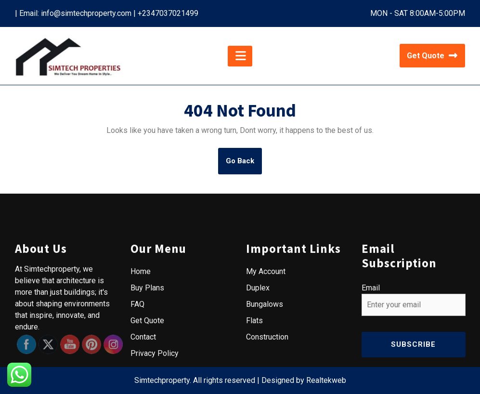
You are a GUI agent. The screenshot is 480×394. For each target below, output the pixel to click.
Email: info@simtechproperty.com (75, 13)
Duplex (258, 373)
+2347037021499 (168, 13)
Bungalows (264, 389)
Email (371, 373)
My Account (265, 356)
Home (140, 356)
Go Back (244, 164)
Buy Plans (147, 373)
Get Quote (432, 55)
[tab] (240, 56)
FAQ (137, 389)
